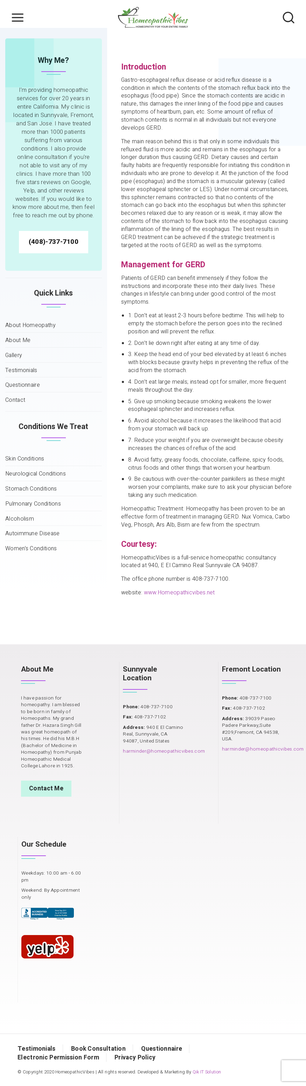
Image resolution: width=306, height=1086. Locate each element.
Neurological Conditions (35, 525)
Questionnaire (22, 437)
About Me (17, 392)
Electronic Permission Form (58, 1057)
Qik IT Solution (207, 1072)
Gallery (13, 407)
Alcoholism (19, 570)
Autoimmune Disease (32, 585)
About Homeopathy (30, 377)
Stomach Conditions (31, 540)
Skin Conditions (24, 510)
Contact (15, 452)
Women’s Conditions (31, 600)
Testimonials (21, 422)
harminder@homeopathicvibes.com (164, 751)
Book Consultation (98, 1048)
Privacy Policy (134, 1057)
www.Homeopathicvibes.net (179, 592)
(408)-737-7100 (53, 293)
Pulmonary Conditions (33, 555)
